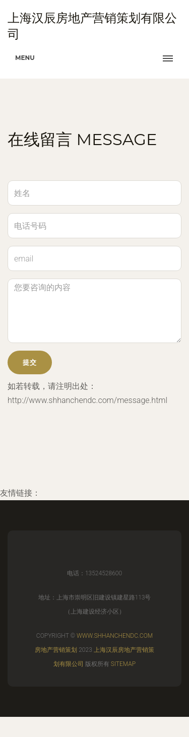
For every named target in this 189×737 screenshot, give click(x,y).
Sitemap (123, 663)
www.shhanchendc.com (115, 635)
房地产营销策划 (56, 649)
